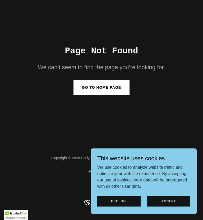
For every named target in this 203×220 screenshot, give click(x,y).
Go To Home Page (101, 87)
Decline (119, 201)
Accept (168, 201)
